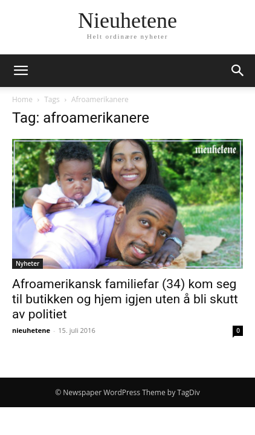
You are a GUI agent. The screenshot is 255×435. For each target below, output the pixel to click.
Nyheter (27, 263)
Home (22, 99)
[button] (20, 70)
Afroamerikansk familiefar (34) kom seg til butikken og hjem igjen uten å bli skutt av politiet (125, 299)
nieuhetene (31, 330)
